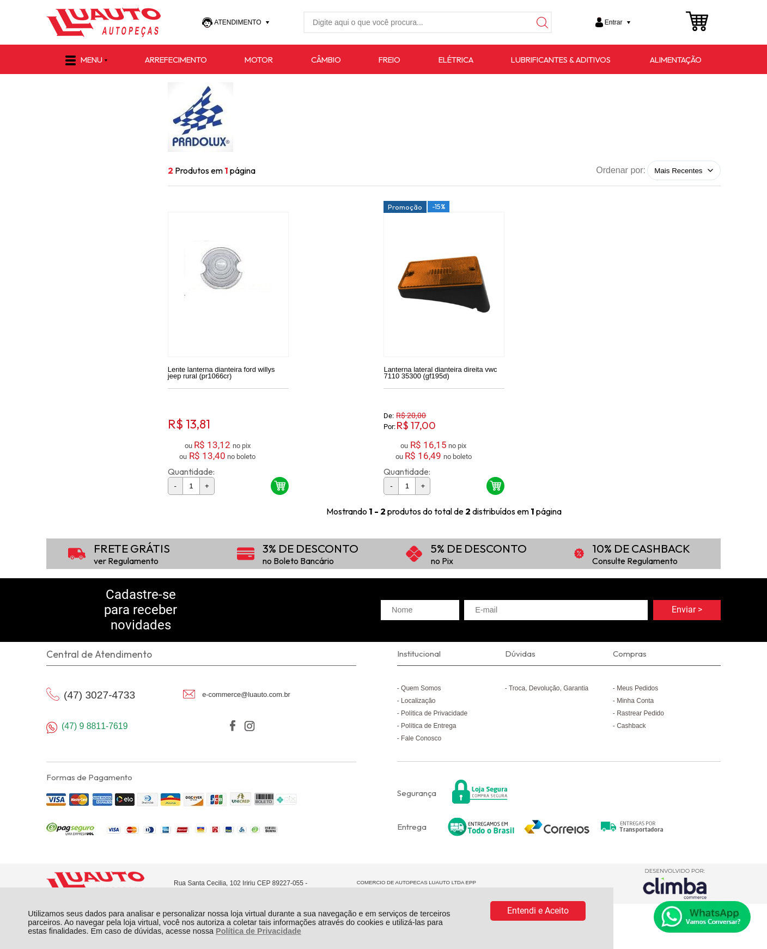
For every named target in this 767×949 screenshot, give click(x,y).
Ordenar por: (621, 170)
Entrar (614, 22)
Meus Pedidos (637, 690)
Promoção (405, 208)
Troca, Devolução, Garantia (548, 690)
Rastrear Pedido (640, 715)
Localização (418, 702)
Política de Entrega (428, 727)
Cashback (631, 727)
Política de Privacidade (258, 931)
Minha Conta (635, 702)
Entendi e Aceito (538, 910)
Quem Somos (421, 690)
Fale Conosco (421, 740)
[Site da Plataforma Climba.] (675, 886)
